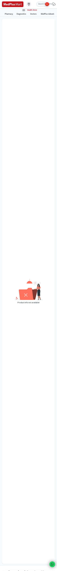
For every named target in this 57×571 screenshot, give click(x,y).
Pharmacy (9, 14)
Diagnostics (22, 14)
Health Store (29, 10)
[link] (12, 4)
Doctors (33, 14)
